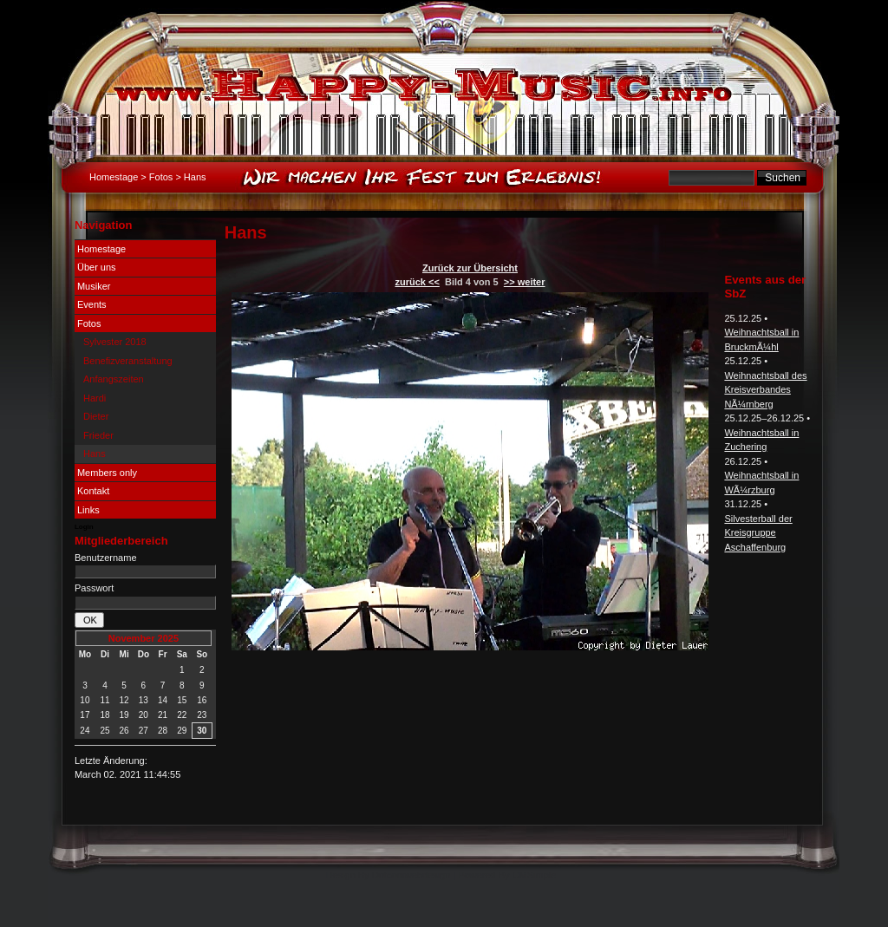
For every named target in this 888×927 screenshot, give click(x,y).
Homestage (113, 177)
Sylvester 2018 (115, 341)
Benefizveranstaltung (128, 361)
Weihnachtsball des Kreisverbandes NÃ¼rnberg (765, 389)
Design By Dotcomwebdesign (388, 875)
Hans (94, 453)
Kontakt (93, 491)
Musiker (94, 286)
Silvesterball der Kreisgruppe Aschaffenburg (758, 532)
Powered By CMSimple (507, 875)
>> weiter (524, 282)
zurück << (417, 282)
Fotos (161, 177)
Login (84, 527)
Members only (107, 472)
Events (92, 304)
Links (88, 510)
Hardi (94, 398)
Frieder (98, 435)
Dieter (95, 416)
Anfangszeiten (113, 379)
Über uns (96, 267)
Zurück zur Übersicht (470, 268)
